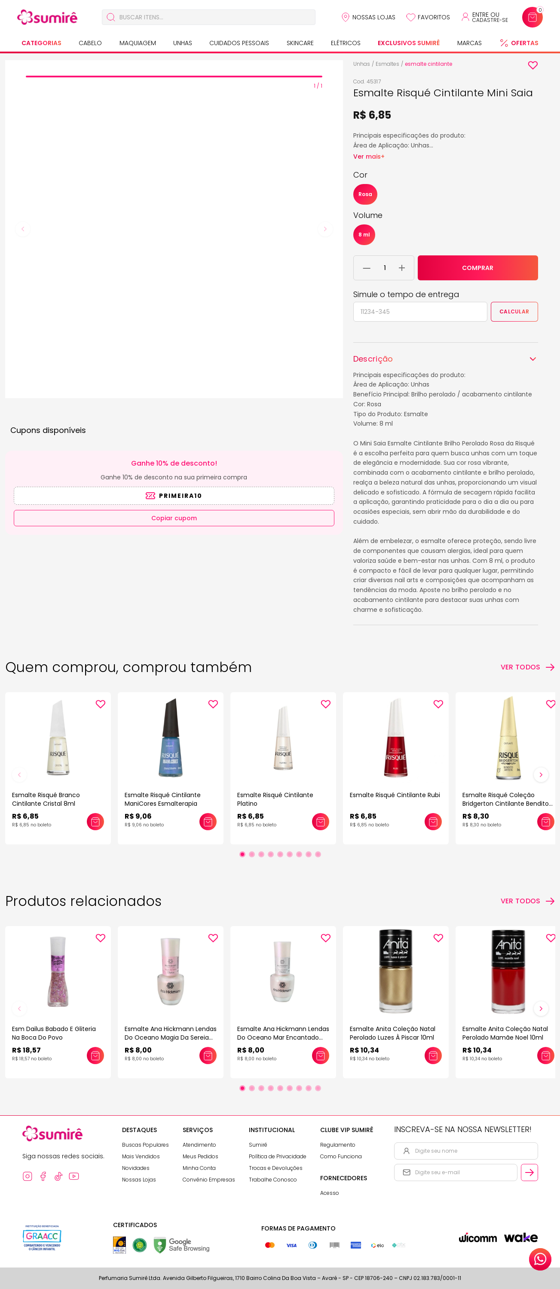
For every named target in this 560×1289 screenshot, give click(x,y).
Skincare (300, 43)
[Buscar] (111, 17)
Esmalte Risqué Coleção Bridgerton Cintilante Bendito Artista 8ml (505, 803)
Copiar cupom (174, 518)
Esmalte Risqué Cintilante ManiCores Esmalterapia (163, 799)
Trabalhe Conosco (273, 1179)
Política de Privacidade (277, 1156)
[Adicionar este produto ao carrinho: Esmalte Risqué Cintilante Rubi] (433, 821)
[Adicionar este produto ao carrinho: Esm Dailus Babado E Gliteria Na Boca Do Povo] (95, 1055)
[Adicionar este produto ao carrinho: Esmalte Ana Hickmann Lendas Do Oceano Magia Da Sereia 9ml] (208, 1055)
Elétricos (346, 43)
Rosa (365, 194)
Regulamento (337, 1144)
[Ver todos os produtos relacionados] (528, 901)
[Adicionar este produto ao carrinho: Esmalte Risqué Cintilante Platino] (320, 821)
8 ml (364, 234)
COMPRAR (477, 268)
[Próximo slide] (541, 774)
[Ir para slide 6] (290, 854)
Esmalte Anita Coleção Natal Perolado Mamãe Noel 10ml (505, 1033)
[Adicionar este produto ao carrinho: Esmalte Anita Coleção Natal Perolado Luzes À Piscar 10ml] (433, 1055)
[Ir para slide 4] (271, 854)
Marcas (469, 43)
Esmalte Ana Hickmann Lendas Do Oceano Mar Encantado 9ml (283, 1037)
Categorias (41, 43)
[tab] (174, 76)
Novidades (136, 1168)
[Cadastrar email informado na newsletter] (529, 1172)
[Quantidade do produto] (385, 268)
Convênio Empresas (209, 1179)
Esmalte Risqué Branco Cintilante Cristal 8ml (46, 799)
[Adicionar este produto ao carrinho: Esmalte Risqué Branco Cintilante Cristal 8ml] (95, 821)
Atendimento (199, 1144)
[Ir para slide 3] (261, 854)
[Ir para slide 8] (309, 854)
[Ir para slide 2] (252, 854)
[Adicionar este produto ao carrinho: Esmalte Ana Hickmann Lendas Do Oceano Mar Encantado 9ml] (320, 1055)
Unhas (182, 43)
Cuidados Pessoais (239, 43)
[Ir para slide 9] (318, 854)
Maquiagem (137, 43)
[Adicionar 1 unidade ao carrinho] (402, 268)
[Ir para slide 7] (299, 854)
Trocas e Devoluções (276, 1168)
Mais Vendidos (141, 1156)
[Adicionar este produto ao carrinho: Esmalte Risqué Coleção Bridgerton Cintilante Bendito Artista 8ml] (545, 821)
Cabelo (90, 43)
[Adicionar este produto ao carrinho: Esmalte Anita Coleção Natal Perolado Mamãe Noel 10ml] (545, 1055)
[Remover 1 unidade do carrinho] (367, 267)
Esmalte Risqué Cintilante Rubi (395, 795)
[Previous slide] (22, 229)
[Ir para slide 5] (280, 854)
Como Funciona (341, 1156)
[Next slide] (325, 229)
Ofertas (525, 43)
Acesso (329, 1193)
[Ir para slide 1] (242, 854)
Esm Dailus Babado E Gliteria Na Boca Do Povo (54, 1033)
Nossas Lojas (373, 17)
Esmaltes (387, 64)
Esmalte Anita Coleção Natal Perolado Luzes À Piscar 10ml (392, 1033)
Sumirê (258, 1144)
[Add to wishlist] (533, 65)
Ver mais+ (369, 156)
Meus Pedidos (200, 1156)
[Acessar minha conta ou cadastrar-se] (484, 17)
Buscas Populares (145, 1144)
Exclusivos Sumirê (409, 43)
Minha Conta (199, 1168)
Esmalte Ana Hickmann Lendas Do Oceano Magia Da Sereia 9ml (171, 1037)
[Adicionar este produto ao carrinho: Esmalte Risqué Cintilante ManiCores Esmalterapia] (208, 821)
